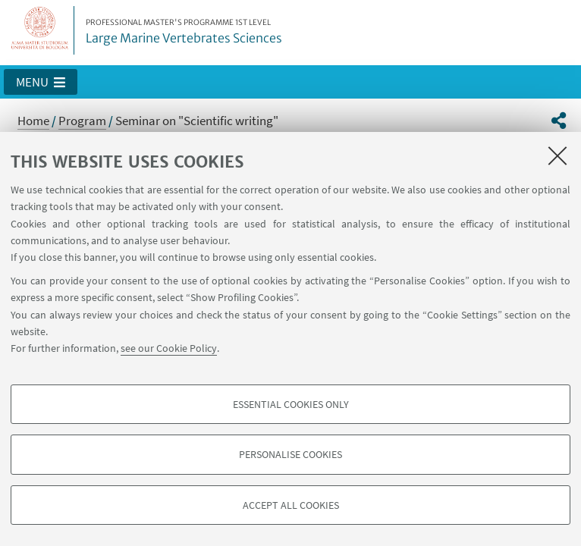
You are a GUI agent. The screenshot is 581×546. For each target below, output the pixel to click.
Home (33, 120)
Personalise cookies (290, 454)
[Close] (557, 155)
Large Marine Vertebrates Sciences (184, 31)
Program (82, 120)
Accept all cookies (291, 505)
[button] (40, 82)
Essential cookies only (291, 404)
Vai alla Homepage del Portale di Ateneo (40, 30)
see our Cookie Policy (169, 348)
